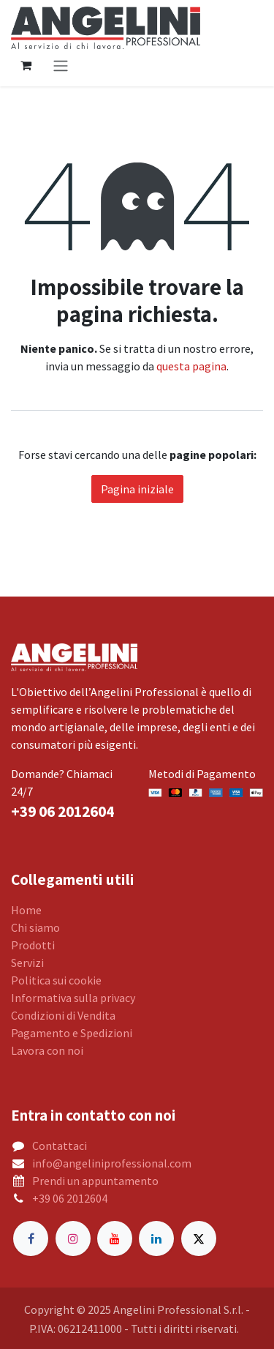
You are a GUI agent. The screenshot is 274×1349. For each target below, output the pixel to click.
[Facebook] (30, 1238)
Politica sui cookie (56, 980)
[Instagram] (73, 1238)
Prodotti (33, 945)
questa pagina (191, 366)
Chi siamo (35, 927)
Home (26, 910)
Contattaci (59, 1145)
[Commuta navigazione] (60, 65)
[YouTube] (114, 1238)
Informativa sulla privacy (73, 997)
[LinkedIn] (156, 1238)
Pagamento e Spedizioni (71, 1032)
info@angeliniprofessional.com (111, 1163)
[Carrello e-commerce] (25, 65)
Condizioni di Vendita (63, 1015)
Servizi (27, 962)
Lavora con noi (47, 1050)
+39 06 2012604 (69, 1198)
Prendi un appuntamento (95, 1180)
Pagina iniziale (137, 489)
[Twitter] (198, 1238)
